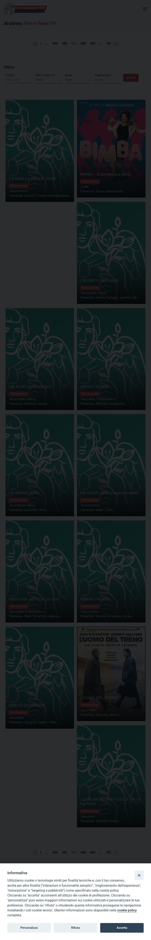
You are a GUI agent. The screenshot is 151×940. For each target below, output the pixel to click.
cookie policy (127, 910)
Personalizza (29, 928)
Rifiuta (75, 928)
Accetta (122, 928)
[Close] (139, 875)
